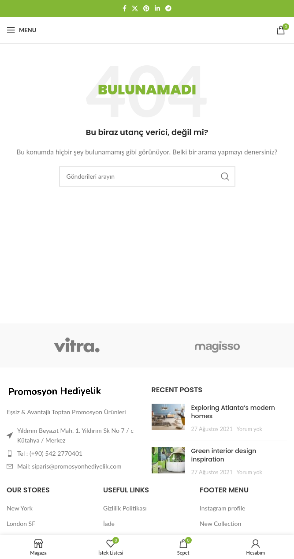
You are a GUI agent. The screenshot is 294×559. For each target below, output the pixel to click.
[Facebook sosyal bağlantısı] (124, 9)
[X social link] (135, 9)
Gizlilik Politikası (125, 508)
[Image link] (55, 390)
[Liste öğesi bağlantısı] (75, 453)
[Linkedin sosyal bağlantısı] (157, 9)
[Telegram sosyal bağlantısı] (168, 9)
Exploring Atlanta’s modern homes (233, 412)
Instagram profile (222, 508)
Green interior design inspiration (224, 455)
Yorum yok (249, 429)
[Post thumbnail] (168, 418)
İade (109, 523)
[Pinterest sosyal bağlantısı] (146, 9)
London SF (21, 523)
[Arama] (147, 176)
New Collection (220, 523)
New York (20, 508)
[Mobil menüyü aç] (21, 30)
